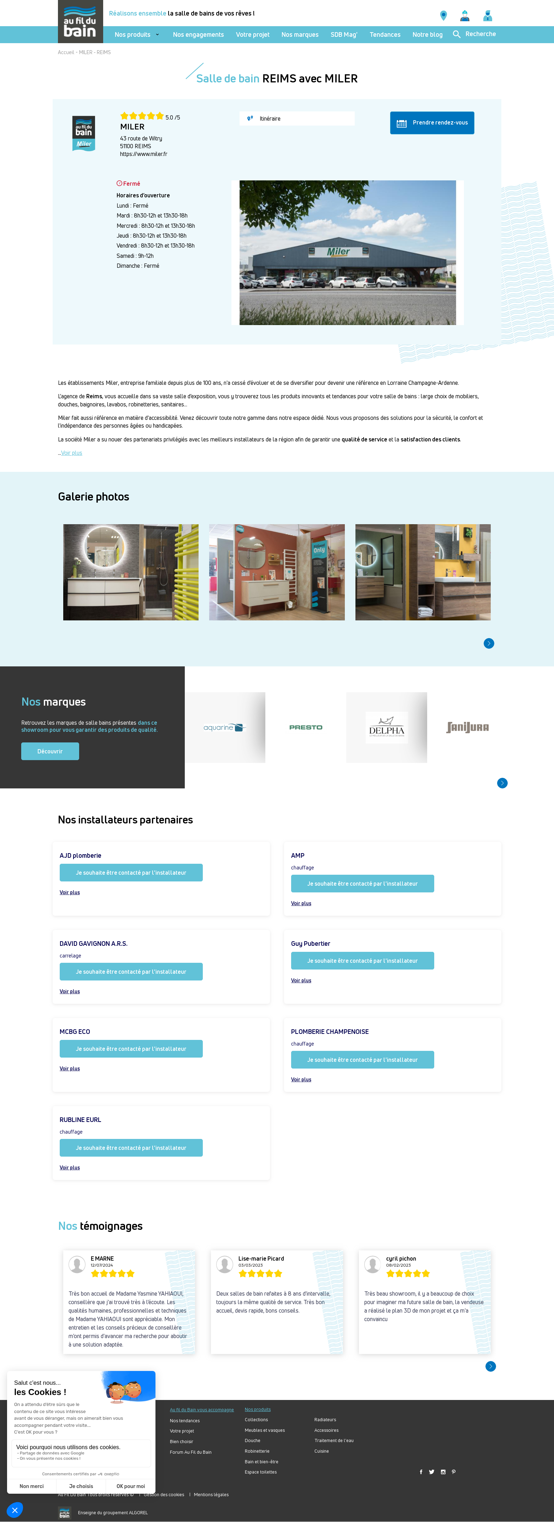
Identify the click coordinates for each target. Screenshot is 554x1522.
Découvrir (50, 751)
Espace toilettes (261, 1472)
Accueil (66, 52)
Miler (112, 383)
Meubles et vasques (265, 1430)
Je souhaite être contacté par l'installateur (131, 872)
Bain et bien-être (261, 1461)
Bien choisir (181, 1441)
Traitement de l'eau (334, 1440)
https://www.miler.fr (143, 154)
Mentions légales (211, 1494)
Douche (252, 1440)
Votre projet (253, 34)
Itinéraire (264, 118)
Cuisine (321, 1451)
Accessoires (326, 1430)
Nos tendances (185, 1420)
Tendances (385, 34)
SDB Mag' (344, 34)
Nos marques (300, 34)
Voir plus (71, 453)
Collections (256, 1419)
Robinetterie (257, 1451)
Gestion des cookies (164, 1494)
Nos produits (133, 34)
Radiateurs (325, 1419)
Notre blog (428, 34)
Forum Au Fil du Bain (191, 1452)
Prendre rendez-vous (432, 123)
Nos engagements (198, 34)
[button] (489, 643)
